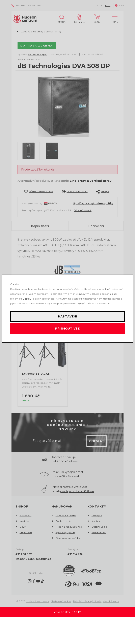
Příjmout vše (67, 328)
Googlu (27, 298)
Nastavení (67, 316)
